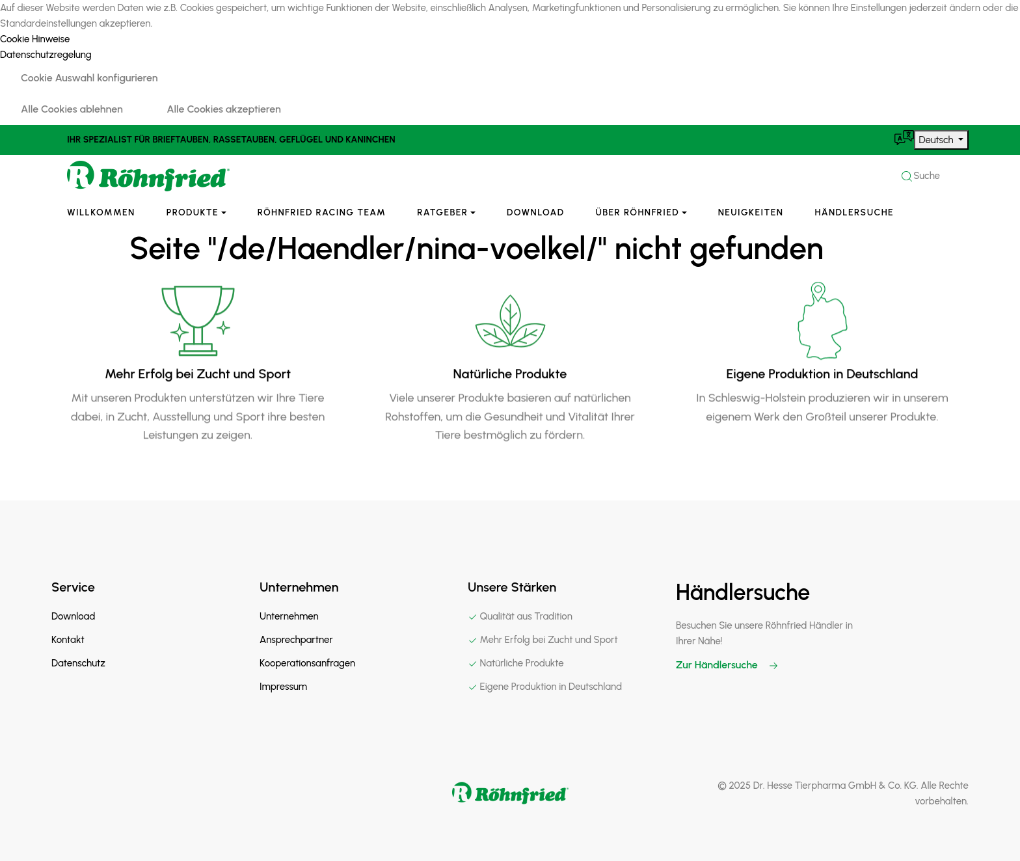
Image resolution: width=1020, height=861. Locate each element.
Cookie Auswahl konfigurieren (89, 78)
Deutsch (937, 140)
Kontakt (68, 640)
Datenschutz (78, 663)
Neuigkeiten (751, 212)
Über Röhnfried (638, 212)
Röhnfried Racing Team (322, 212)
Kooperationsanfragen (307, 663)
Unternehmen (289, 616)
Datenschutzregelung (46, 55)
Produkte (193, 212)
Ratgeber (442, 212)
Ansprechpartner (296, 640)
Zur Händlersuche (727, 665)
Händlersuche (854, 212)
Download (535, 212)
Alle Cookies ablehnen (72, 109)
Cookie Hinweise (35, 39)
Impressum (283, 686)
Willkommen (101, 212)
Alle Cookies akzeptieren (223, 109)
